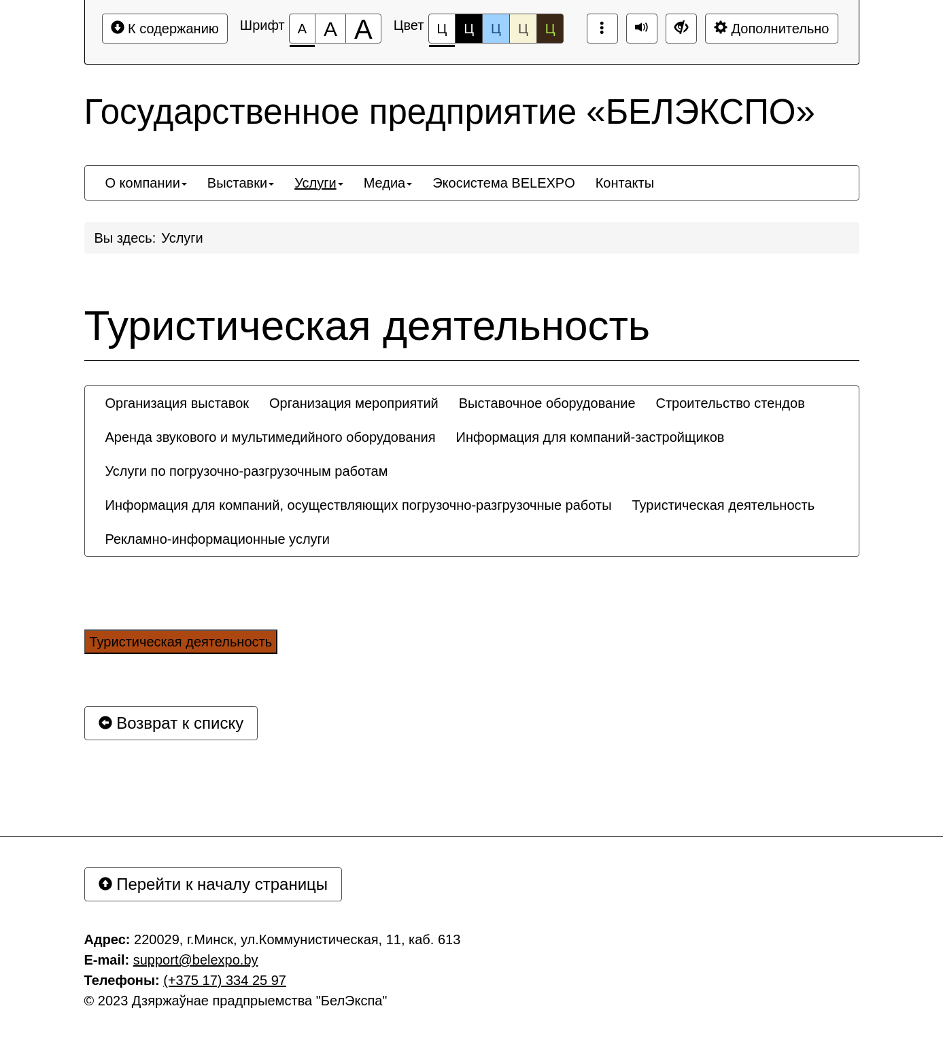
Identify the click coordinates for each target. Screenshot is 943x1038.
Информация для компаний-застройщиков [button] (590, 437)
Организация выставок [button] (177, 403)
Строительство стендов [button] (730, 403)
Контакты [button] (625, 182)
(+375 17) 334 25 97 (224, 980)
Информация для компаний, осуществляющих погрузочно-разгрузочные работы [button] (358, 505)
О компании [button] (146, 182)
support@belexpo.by (195, 959)
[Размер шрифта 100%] (302, 29)
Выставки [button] (240, 182)
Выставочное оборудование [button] (547, 403)
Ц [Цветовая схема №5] (550, 28)
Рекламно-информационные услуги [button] (217, 539)
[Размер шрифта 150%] (330, 29)
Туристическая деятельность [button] (723, 505)
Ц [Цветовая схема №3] (496, 28)
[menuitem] (146, 183)
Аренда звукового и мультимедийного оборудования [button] (270, 437)
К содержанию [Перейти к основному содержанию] (165, 28)
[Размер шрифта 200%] (363, 29)
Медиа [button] (388, 182)
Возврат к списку (171, 723)
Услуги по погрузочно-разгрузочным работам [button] (246, 471)
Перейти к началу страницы (213, 884)
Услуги (182, 237)
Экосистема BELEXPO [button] (503, 182)
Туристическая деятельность (367, 325)
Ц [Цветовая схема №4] (523, 28)
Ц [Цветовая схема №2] (469, 28)
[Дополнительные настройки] (681, 29)
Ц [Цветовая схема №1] (442, 32)
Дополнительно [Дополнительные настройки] (771, 28)
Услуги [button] (318, 182)
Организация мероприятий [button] (354, 403)
